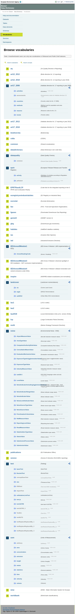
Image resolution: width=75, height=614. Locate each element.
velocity (19, 579)
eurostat (14, 201)
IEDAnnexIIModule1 (19, 246)
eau (18, 482)
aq (12, 69)
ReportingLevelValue (24, 423)
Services (6, 38)
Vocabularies (7, 34)
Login (58, 1)
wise (12, 590)
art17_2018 (15, 127)
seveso (14, 458)
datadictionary (17, 150)
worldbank (15, 596)
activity (19, 175)
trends (19, 115)
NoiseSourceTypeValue (24, 405)
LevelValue (20, 380)
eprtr (13, 168)
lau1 (12, 303)
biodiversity (15, 133)
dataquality (15, 155)
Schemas (6, 31)
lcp (12, 320)
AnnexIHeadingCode (23, 254)
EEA (12, 2)
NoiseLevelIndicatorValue (25, 401)
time (18, 574)
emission (20, 556)
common (14, 144)
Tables (5, 23)
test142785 (20, 504)
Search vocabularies (12, 62)
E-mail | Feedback (9, 608)
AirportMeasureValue (24, 336)
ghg (12, 224)
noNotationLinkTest (23, 495)
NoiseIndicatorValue (23, 396)
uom (12, 538)
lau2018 (14, 314)
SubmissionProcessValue (25, 441)
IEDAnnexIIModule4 (19, 269)
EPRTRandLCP (17, 187)
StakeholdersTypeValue (24, 432)
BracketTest (21, 473)
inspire (13, 277)
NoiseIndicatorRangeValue (25, 392)
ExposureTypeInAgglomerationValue (28, 358)
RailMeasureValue (23, 418)
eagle (18, 292)
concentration (21, 552)
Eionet (11, 11)
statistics (20, 570)
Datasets (6, 19)
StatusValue (21, 436)
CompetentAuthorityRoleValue (27, 345)
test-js (19, 499)
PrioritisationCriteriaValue (25, 414)
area (18, 547)
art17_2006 (15, 85)
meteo (19, 565)
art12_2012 (15, 74)
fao (12, 207)
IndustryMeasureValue (24, 369)
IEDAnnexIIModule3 (19, 261)
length (19, 561)
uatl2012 (19, 296)
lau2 (12, 308)
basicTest (20, 469)
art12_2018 (15, 80)
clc (18, 288)
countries (20, 101)
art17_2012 (15, 121)
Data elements (7, 27)
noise (13, 331)
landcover (15, 282)
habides (14, 229)
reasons (19, 111)
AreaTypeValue (22, 341)
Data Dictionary (18, 11)
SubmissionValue (22, 445)
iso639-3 (19, 374)
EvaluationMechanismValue (26, 354)
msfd (13, 325)
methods (19, 105)
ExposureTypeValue (23, 364)
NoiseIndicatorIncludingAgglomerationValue (28, 385)
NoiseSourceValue (23, 410)
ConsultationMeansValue (25, 350)
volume (19, 583)
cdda (13, 138)
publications (16, 452)
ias (12, 235)
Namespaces (7, 42)
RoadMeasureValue (23, 427)
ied (12, 241)
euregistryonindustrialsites (22, 195)
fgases (13, 212)
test (12, 464)
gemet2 (14, 218)
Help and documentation (11, 15)
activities (20, 91)
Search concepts (27, 62)
